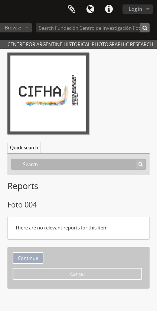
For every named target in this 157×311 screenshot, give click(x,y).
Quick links (108, 9)
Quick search (24, 147)
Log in (135, 9)
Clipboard (71, 9)
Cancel (77, 273)
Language (90, 9)
